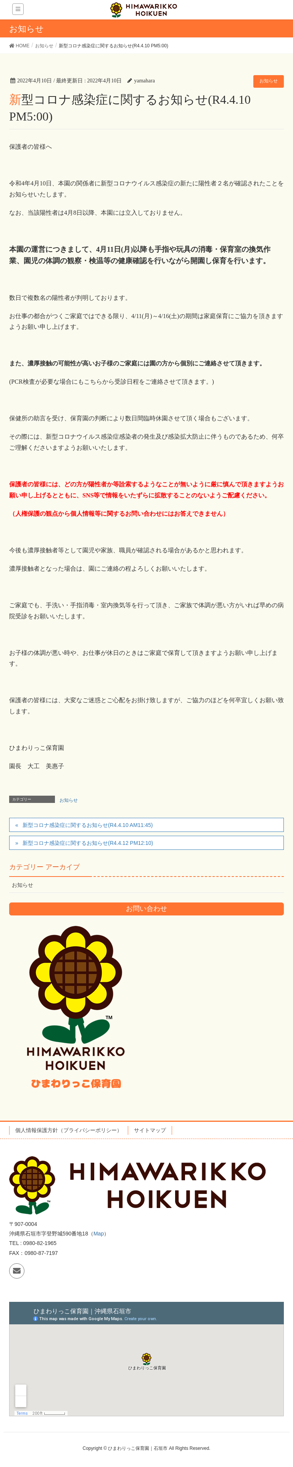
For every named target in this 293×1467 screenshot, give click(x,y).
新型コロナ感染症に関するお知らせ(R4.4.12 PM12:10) (88, 843)
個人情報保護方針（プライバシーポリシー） (68, 1130)
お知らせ (268, 81)
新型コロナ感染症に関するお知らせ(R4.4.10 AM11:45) (88, 825)
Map (98, 1234)
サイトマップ (150, 1130)
